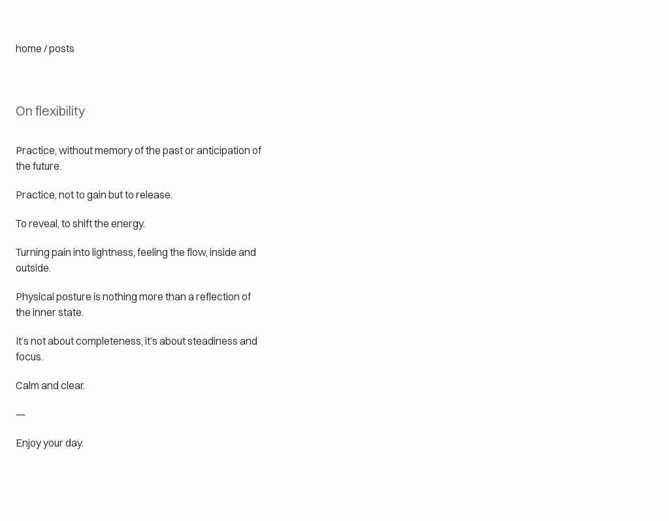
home (29, 48)
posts (61, 48)
